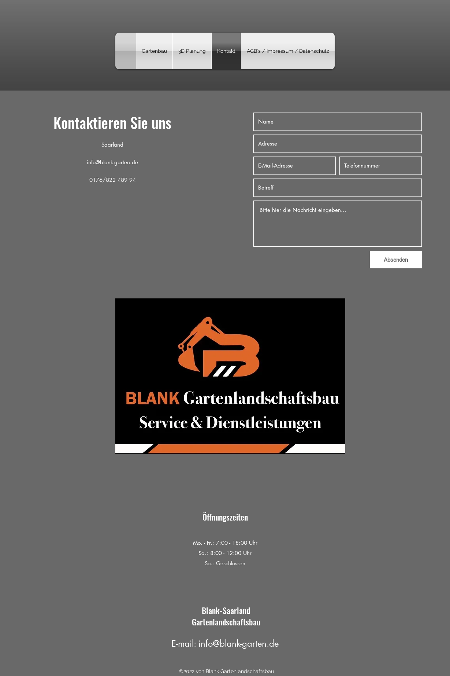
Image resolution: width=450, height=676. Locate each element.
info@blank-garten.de (112, 162)
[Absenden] (396, 259)
